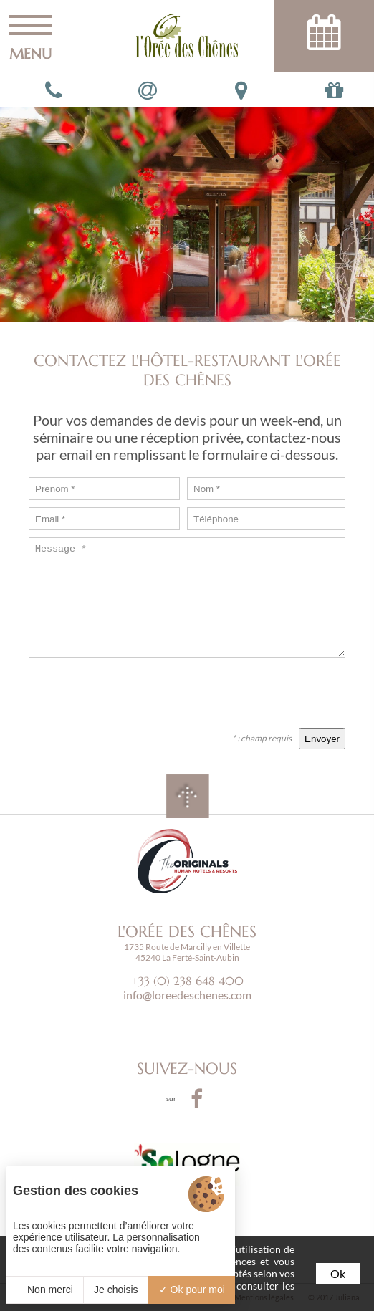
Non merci (44, 1289)
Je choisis (116, 1289)
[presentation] (236, 693)
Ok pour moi (192, 1289)
